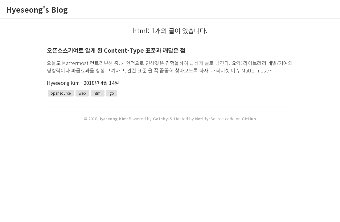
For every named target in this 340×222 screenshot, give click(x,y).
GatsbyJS (162, 118)
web (82, 93)
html (97, 93)
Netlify (201, 118)
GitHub (249, 118)
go (111, 93)
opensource (61, 93)
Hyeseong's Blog (37, 9)
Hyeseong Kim (112, 118)
